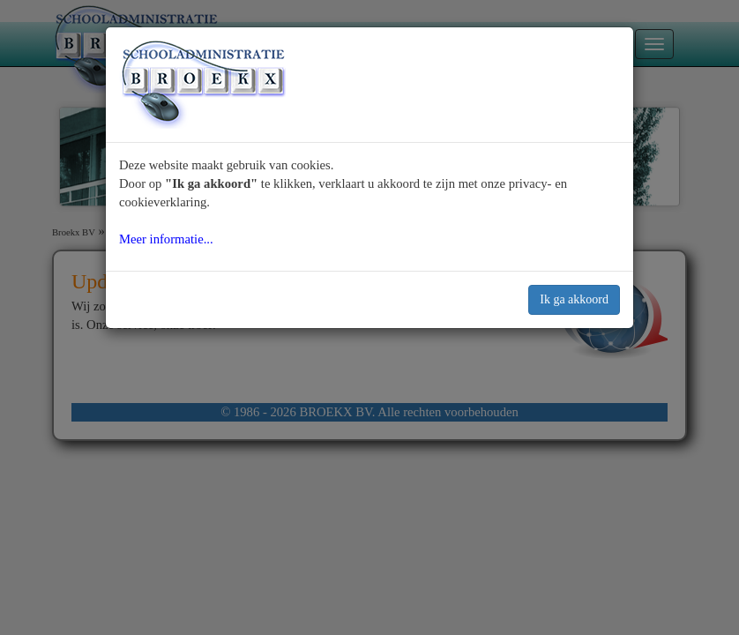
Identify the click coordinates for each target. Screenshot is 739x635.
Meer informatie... (166, 239)
